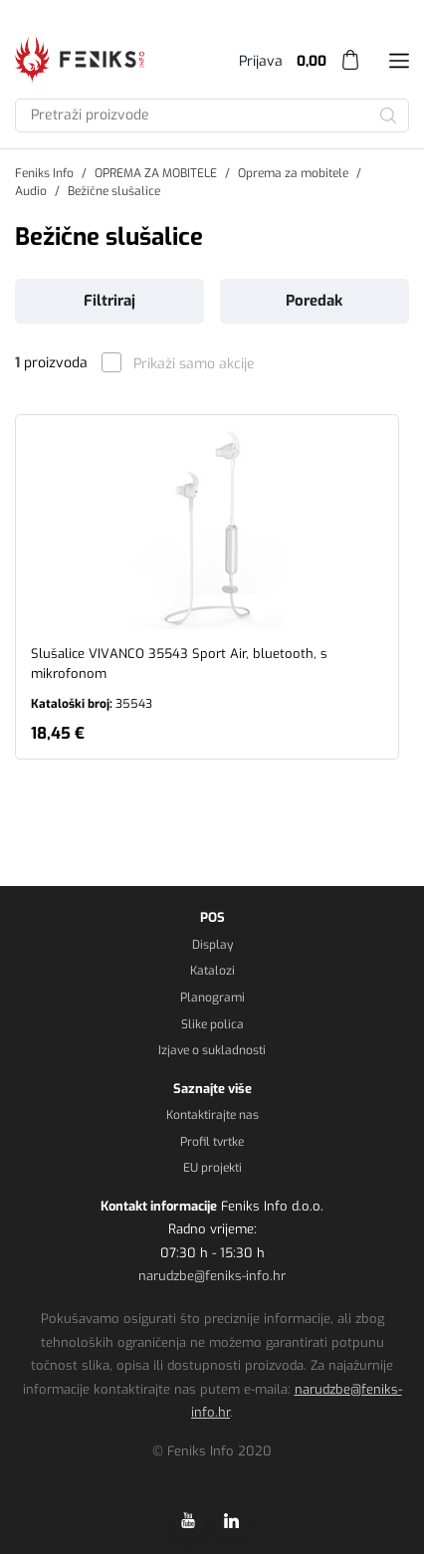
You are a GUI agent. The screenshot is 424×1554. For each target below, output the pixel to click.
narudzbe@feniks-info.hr (212, 1275)
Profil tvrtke (212, 1142)
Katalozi (212, 971)
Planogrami (212, 997)
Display (212, 945)
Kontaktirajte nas (212, 1115)
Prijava (261, 61)
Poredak (314, 301)
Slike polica (212, 1024)
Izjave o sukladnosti (212, 1050)
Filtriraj (109, 301)
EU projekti (212, 1168)
